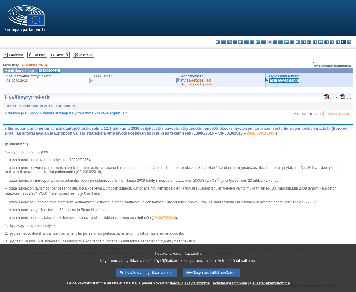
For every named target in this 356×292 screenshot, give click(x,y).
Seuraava (57, 54)
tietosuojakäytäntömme (190, 288)
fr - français (263, 42)
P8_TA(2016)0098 (284, 80)
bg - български (218, 42)
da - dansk (235, 42)
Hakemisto (16, 54)
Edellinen (39, 54)
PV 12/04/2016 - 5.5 (196, 80)
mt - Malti (303, 42)
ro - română (326, 42)
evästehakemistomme (271, 288)
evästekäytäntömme (230, 288)
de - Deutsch (240, 42)
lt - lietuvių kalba (292, 42)
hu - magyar (298, 42)
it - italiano (280, 42)
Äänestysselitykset (196, 84)
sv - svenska (349, 42)
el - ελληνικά (252, 42)
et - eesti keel (246, 42)
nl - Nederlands (309, 42)
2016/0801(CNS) (34, 65)
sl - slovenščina (338, 42)
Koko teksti (86, 54)
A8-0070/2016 (17, 80)
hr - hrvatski (275, 42)
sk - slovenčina (332, 42)
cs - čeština (229, 42)
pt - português (320, 42)
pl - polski (315, 42)
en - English (258, 42)
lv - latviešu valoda (286, 42)
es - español (223, 42)
